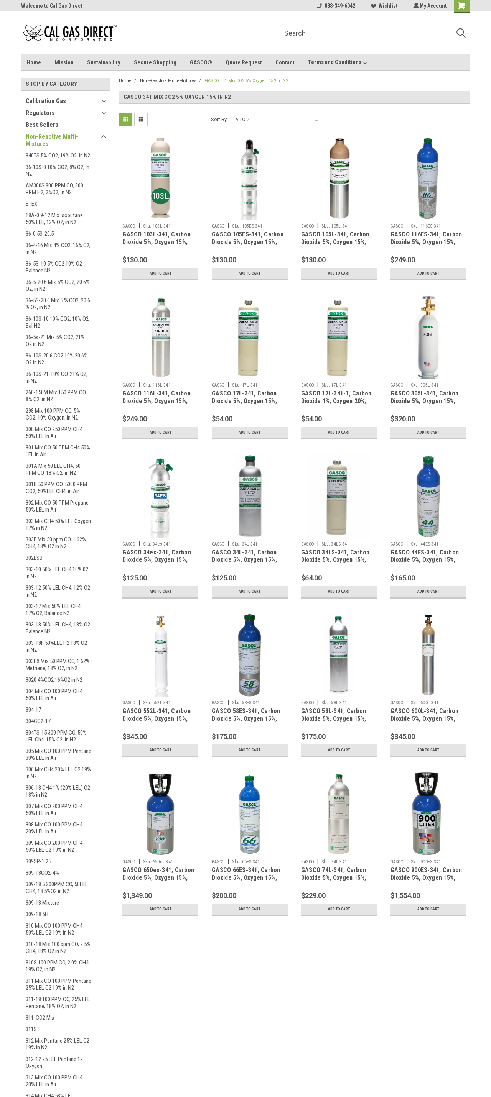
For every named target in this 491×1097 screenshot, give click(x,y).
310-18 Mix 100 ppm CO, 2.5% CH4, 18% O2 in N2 (58, 947)
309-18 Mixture (42, 902)
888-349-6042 (335, 6)
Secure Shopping (155, 62)
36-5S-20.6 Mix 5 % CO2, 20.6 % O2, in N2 (58, 304)
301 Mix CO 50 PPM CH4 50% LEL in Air (58, 451)
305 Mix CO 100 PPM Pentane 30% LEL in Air (58, 754)
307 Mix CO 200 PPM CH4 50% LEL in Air (54, 810)
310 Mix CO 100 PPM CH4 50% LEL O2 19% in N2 (54, 929)
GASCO (128, 226)
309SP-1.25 (38, 861)
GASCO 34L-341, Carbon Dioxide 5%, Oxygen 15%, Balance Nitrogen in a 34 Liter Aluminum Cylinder (245, 564)
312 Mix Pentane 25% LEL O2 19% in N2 (57, 1044)
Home (34, 62)
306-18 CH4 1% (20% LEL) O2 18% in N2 (58, 791)
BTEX (31, 203)
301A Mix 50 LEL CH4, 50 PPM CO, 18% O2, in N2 (53, 469)
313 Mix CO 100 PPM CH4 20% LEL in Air (54, 1081)
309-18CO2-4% (42, 872)
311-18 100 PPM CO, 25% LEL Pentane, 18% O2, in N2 (58, 1003)
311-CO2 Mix (40, 1017)
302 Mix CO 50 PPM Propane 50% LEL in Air (57, 506)
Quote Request (244, 62)
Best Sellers (42, 124)
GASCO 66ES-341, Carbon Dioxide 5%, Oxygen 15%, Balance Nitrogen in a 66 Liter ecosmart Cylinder (246, 881)
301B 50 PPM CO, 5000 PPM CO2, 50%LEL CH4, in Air (56, 488)
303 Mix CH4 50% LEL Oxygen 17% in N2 (58, 524)
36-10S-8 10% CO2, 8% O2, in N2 (57, 170)
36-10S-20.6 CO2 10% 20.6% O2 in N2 (57, 359)
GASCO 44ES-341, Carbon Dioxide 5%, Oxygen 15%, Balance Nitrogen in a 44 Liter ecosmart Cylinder (424, 564)
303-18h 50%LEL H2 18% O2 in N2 (56, 646)
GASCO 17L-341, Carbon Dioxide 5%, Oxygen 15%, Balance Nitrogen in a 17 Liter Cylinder (245, 405)
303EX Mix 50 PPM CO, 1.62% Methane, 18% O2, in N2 (58, 665)
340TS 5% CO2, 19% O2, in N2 (58, 155)
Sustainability (103, 62)
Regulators (40, 112)
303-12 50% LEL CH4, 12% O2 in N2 (58, 591)
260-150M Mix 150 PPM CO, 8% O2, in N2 (56, 396)
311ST (33, 1029)
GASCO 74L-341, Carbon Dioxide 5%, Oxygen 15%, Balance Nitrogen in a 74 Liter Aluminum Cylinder (334, 881)
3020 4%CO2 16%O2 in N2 (54, 679)
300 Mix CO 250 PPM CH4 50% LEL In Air (54, 432)
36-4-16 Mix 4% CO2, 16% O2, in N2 (58, 249)
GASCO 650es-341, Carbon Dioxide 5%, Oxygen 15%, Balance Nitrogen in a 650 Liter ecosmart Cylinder (158, 881)
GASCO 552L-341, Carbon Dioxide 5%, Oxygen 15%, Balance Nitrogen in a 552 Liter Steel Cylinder (157, 722)
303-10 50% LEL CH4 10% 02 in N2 (57, 573)
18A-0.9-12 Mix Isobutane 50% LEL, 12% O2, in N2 (54, 219)
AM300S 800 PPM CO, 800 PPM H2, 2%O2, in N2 (54, 189)
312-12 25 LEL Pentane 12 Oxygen (54, 1062)
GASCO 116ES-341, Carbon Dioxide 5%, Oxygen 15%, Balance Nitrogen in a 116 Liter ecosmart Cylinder (426, 246)
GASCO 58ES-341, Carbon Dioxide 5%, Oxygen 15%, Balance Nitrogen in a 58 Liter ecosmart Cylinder (246, 722)
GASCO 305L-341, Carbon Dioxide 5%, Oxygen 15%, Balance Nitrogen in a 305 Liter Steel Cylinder (425, 405)
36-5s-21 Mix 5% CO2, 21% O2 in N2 (55, 341)
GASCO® (201, 62)
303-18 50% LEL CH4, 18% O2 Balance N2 (58, 628)
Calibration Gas (46, 101)
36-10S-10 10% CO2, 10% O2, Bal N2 (58, 322)
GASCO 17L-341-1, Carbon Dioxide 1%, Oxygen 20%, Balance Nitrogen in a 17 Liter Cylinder (336, 405)
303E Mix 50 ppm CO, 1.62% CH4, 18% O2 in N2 (56, 543)
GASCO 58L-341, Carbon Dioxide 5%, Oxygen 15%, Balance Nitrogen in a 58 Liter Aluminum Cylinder (334, 722)
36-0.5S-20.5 (40, 233)
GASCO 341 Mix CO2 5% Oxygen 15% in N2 (246, 80)
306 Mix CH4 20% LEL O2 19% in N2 (58, 773)
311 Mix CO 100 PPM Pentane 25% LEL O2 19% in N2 (58, 984)
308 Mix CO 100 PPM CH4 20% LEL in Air (54, 828)
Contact (285, 62)
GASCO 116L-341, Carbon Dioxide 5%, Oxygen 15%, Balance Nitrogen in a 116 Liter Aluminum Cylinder (157, 405)
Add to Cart (160, 274)
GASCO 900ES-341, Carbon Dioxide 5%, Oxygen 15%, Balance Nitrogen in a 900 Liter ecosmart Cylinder (426, 881)
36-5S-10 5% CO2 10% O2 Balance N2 (54, 267)
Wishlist (383, 6)
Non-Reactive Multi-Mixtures (52, 140)
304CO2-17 (38, 721)
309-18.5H (37, 914)
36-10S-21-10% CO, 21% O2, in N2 (56, 377)
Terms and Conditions (337, 62)
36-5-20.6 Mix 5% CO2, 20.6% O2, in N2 (58, 285)
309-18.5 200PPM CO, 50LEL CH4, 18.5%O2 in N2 (57, 888)
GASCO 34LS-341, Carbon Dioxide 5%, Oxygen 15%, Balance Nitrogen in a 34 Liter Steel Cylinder (335, 564)
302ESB (34, 557)
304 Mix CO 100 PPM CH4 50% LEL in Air (54, 695)
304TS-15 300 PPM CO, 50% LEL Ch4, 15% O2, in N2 (56, 736)
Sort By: (219, 119)
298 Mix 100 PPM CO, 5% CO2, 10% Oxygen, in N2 (53, 414)
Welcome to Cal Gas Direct (51, 6)
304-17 (33, 709)
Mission (64, 62)
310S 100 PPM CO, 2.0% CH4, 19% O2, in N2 (58, 966)
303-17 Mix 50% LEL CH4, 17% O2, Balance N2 (54, 610)
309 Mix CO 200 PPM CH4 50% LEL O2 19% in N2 (54, 846)
